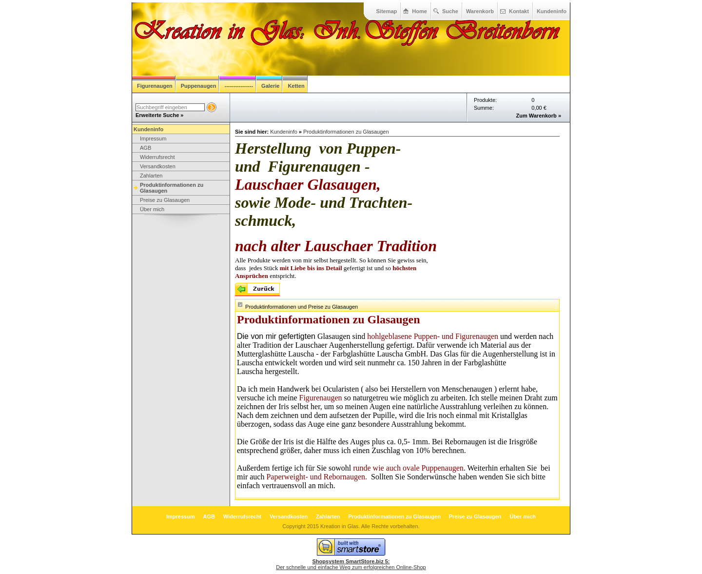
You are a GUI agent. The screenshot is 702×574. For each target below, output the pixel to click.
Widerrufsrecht (157, 157)
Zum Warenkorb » (539, 116)
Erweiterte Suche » (159, 115)
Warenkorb (480, 11)
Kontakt (519, 11)
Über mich (152, 209)
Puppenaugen (198, 86)
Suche (450, 11)
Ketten (296, 86)
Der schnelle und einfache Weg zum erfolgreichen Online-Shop (351, 564)
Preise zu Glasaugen (165, 200)
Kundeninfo (551, 11)
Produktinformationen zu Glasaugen (171, 188)
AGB (145, 148)
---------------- (238, 86)
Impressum (153, 138)
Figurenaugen (155, 86)
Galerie (270, 86)
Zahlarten (151, 175)
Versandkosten (158, 166)
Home (419, 11)
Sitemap (386, 11)
